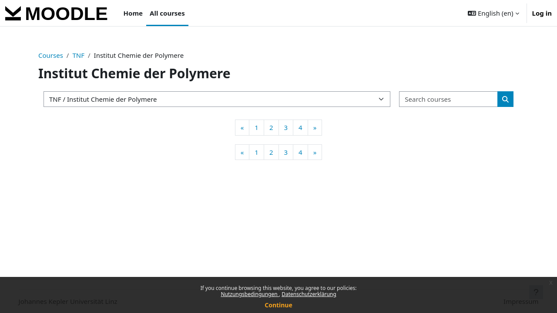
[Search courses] (448, 99)
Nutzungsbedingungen (249, 294)
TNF (78, 55)
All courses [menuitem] (167, 13)
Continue (278, 305)
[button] (493, 13)
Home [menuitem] (133, 13)
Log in (542, 13)
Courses (50, 55)
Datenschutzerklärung (309, 294)
